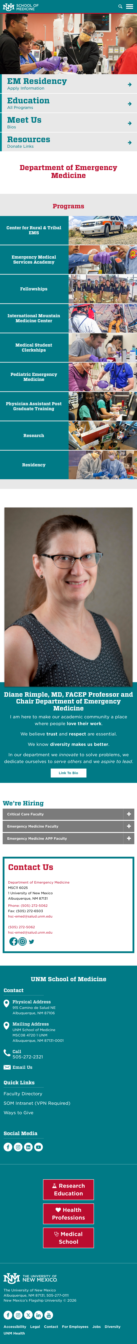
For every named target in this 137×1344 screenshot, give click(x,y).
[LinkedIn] (28, 1147)
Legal (35, 1327)
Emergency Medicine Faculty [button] (32, 826)
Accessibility (15, 1327)
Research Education (68, 1190)
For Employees (75, 1327)
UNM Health (14, 1333)
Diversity (113, 1327)
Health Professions (68, 1214)
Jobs (96, 1327)
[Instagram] (18, 1147)
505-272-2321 (28, 1056)
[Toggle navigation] (129, 6)
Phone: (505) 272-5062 (28, 906)
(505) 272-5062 (21, 927)
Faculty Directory (23, 1094)
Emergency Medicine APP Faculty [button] (37, 839)
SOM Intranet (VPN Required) (37, 1103)
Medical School (68, 1238)
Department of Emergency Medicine (38, 882)
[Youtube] (38, 1147)
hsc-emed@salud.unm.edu (30, 916)
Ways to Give (18, 1113)
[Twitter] (28, 1314)
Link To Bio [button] (68, 773)
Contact (51, 1327)
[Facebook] (8, 1147)
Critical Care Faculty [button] (25, 814)
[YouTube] (48, 1315)
